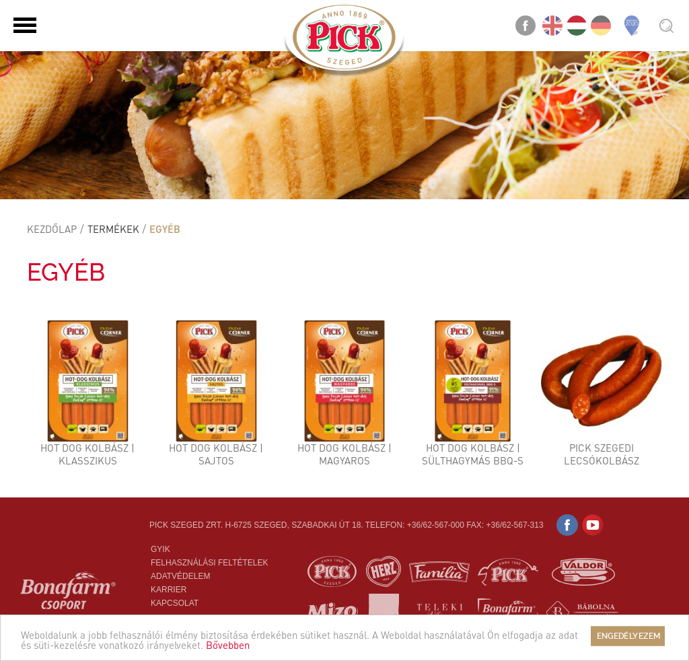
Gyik (160, 549)
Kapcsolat (174, 603)
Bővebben (228, 645)
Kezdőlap (52, 229)
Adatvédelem (180, 576)
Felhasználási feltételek (209, 562)
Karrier (168, 589)
